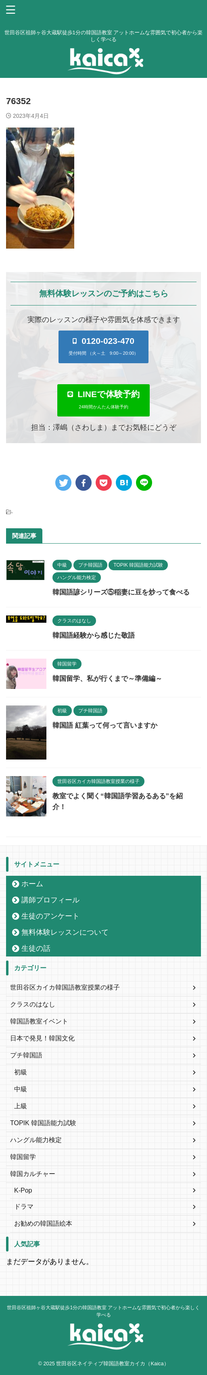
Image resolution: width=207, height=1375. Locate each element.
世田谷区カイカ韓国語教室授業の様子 (65, 987)
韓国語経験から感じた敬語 (93, 635)
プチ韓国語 (26, 1055)
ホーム (32, 884)
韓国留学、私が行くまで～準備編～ (107, 678)
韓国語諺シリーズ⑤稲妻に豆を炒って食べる (121, 592)
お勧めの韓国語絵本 (43, 1223)
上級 (20, 1106)
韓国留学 (23, 1156)
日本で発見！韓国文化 (42, 1038)
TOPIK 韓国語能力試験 (43, 1123)
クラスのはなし (32, 1004)
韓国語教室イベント (39, 1021)
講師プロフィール (50, 900)
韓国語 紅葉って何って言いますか (104, 725)
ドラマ (23, 1206)
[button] (104, 347)
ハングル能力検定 (36, 1139)
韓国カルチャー (32, 1173)
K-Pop (23, 1190)
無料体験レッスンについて (65, 932)
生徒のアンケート (50, 916)
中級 (20, 1089)
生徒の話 (35, 948)
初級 (20, 1072)
